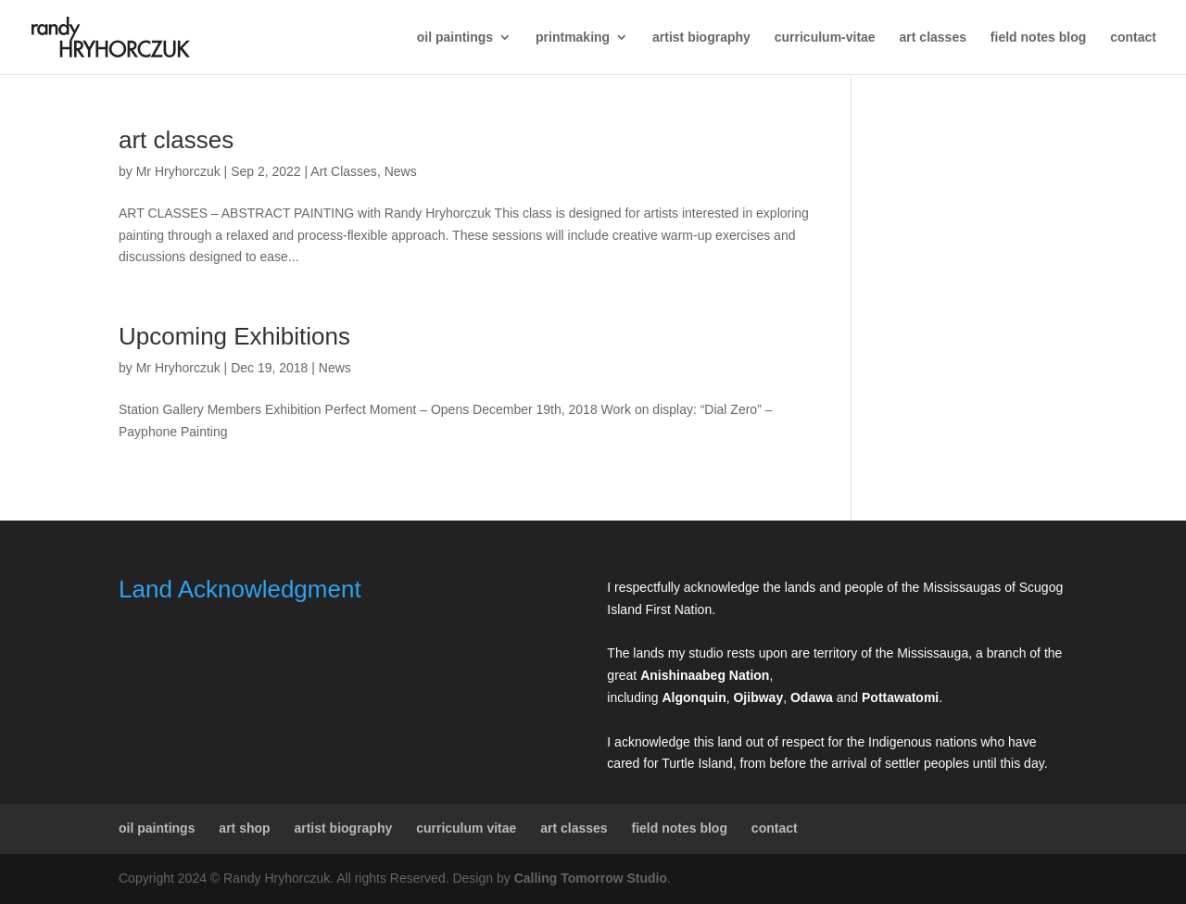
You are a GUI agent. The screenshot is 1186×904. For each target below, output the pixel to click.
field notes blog (1038, 37)
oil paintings (455, 37)
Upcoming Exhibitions (234, 336)
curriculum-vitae (825, 37)
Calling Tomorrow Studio (590, 878)
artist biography (701, 37)
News (401, 171)
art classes (933, 37)
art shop (244, 828)
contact (1133, 37)
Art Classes (343, 171)
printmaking (573, 37)
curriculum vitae (466, 828)
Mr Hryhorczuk (178, 171)
